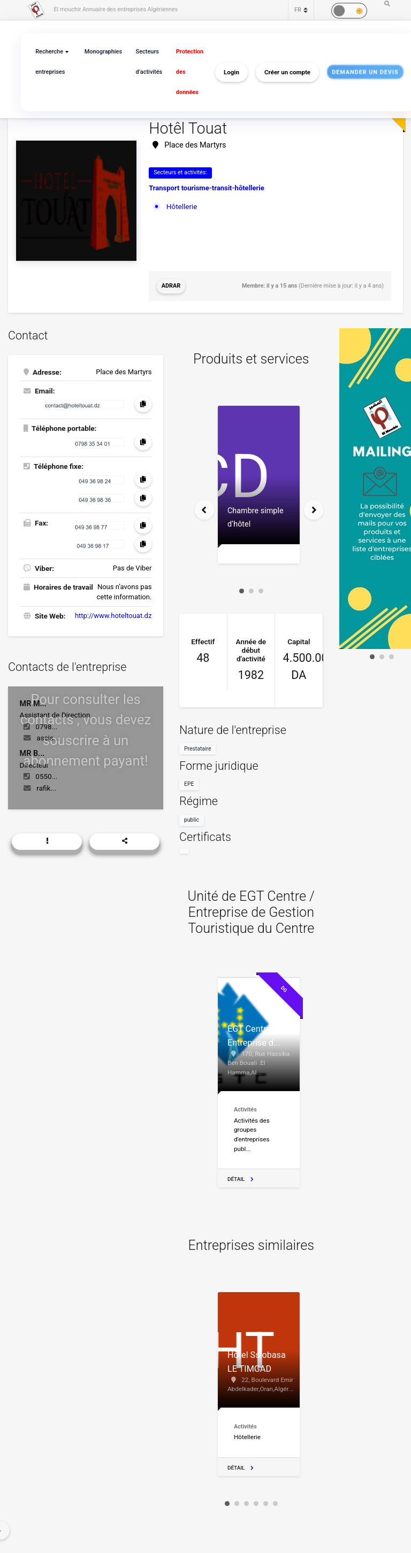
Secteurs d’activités (149, 61)
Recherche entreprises (50, 61)
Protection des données (189, 72)
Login (231, 72)
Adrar (171, 285)
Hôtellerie (181, 206)
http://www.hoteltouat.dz (113, 616)
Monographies (103, 51)
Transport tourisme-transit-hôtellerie (206, 188)
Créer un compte (287, 72)
